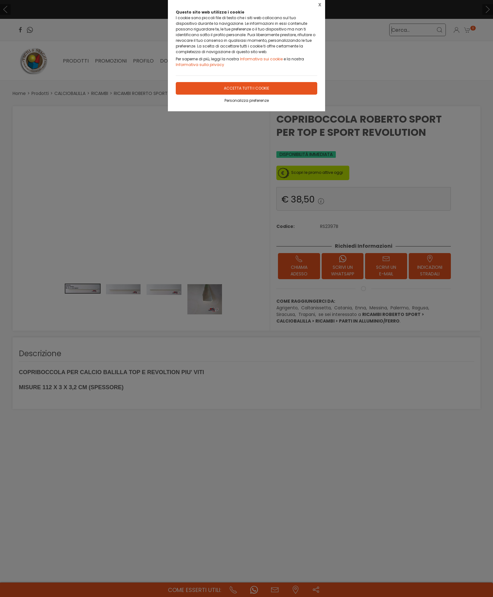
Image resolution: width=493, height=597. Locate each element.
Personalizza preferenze (246, 100)
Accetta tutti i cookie (246, 88)
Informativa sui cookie (261, 59)
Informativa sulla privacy (200, 64)
